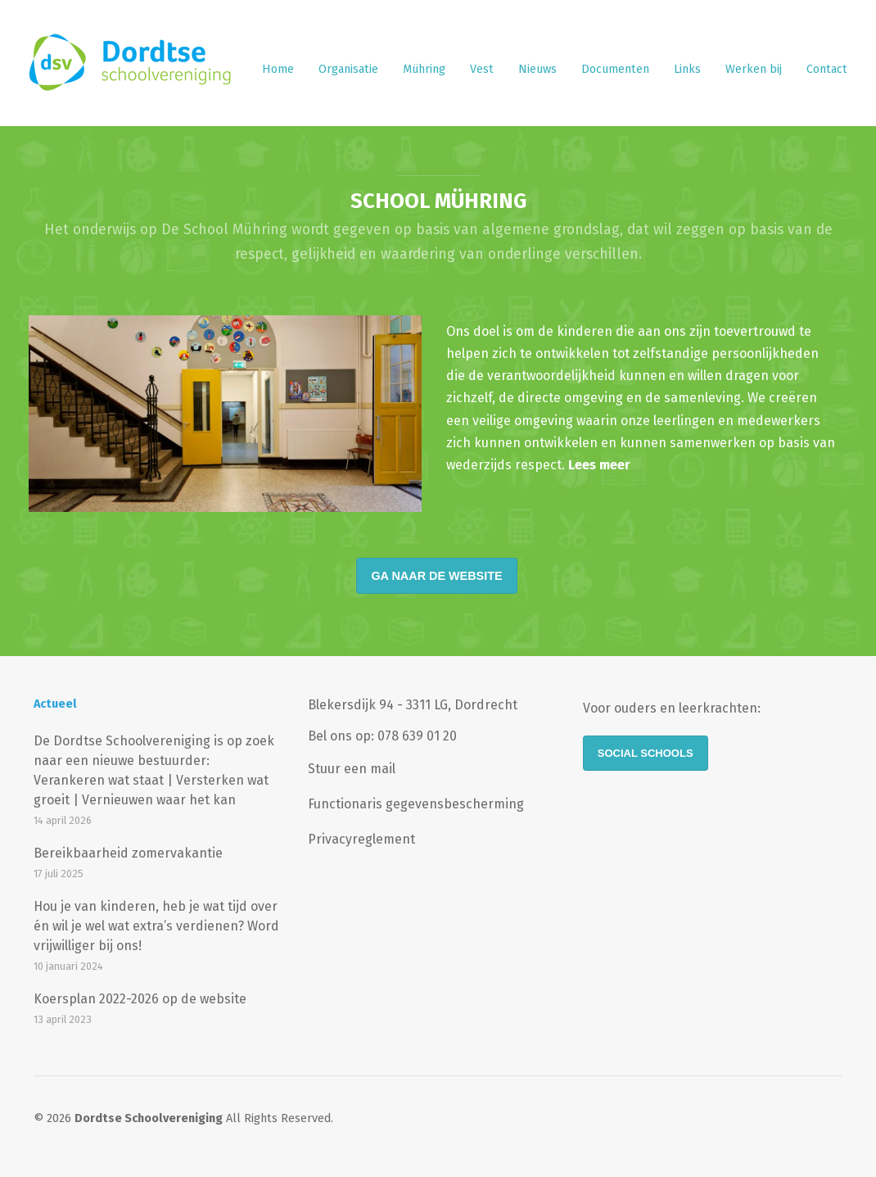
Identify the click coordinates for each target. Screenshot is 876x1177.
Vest (482, 69)
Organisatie (348, 69)
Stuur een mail (351, 768)
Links (687, 69)
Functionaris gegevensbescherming (416, 804)
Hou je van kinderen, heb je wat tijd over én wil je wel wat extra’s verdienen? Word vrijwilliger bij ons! (156, 926)
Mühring (424, 69)
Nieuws (537, 69)
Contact (826, 69)
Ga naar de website (436, 575)
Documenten (615, 69)
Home (278, 69)
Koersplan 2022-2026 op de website (140, 999)
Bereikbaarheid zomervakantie (128, 853)
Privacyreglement (361, 839)
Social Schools (645, 753)
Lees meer (599, 465)
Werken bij (753, 69)
